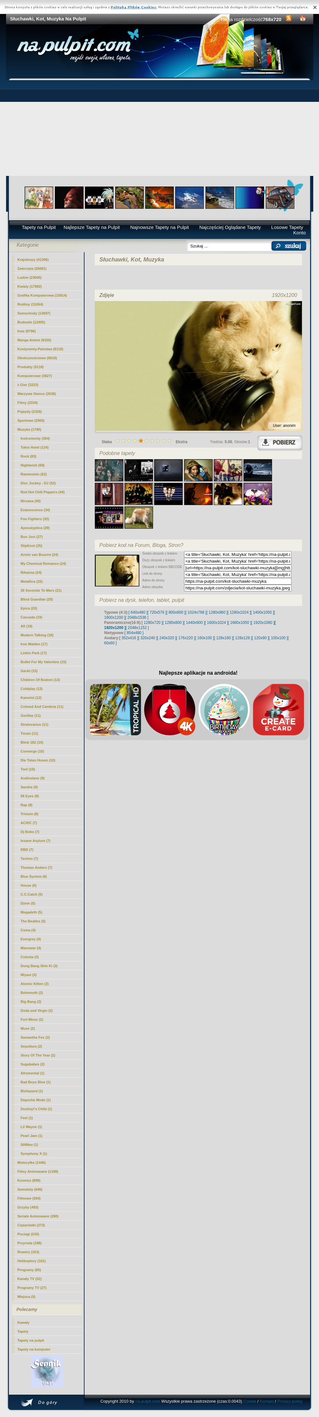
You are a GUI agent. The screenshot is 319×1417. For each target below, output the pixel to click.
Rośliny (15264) (30, 304)
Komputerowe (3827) (35, 376)
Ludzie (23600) (30, 277)
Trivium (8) (30, 814)
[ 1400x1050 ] (262, 612)
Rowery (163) (28, 1252)
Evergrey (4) (31, 939)
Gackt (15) (29, 671)
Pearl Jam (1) (31, 1136)
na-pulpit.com (147, 1401)
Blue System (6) (34, 876)
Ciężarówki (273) (31, 1225)
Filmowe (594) (29, 1198)
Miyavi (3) (29, 975)
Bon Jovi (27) (32, 537)
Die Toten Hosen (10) (38, 760)
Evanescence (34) (35, 510)
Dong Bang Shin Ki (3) (39, 966)
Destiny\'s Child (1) (36, 1109)
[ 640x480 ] (138, 612)
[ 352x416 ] (128, 638)
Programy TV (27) (32, 1288)
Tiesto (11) (29, 733)
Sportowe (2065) (31, 420)
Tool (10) (28, 769)
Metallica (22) (32, 581)
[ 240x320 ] (166, 638)
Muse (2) (28, 1028)
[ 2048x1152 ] (137, 627)
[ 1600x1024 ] (216, 622)
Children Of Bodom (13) (40, 680)
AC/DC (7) (29, 823)
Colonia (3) (30, 957)
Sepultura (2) (31, 1046)
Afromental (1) (33, 1073)
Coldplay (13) (32, 689)
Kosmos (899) (29, 1180)
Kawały (24, 1322)
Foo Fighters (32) (35, 519)
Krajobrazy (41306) (33, 259)
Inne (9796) (27, 331)
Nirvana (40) (31, 501)
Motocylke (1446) (32, 1162)
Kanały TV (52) (30, 1279)
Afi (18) (27, 626)
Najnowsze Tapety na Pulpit (159, 227)
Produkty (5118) (31, 367)
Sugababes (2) (33, 1064)
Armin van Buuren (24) (39, 555)
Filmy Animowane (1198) (38, 1171)
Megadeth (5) (31, 912)
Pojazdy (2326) (30, 411)
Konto (299, 232)
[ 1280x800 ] (173, 622)
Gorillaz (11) (31, 715)
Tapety (23, 1331)
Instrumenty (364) (35, 438)
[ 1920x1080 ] (263, 622)
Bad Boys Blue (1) (36, 1082)
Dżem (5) (28, 903)
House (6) (29, 885)
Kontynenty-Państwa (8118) (40, 349)
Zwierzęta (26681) (32, 268)
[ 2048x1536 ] (137, 617)
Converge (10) (32, 751)
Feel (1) (27, 1118)
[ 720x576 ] (156, 612)
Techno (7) (29, 858)
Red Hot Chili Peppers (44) (43, 492)
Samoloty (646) (30, 1189)
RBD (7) (27, 850)
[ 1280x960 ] (216, 612)
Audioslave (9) (33, 778)
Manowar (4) (31, 948)
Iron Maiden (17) (34, 644)
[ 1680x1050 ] (239, 622)
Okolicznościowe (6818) (37, 358)
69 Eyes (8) (30, 796)
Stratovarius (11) (34, 724)
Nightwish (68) (33, 465)
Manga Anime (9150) (34, 340)
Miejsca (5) (26, 1297)
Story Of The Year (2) (38, 1055)
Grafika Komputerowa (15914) (42, 295)
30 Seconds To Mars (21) (41, 590)
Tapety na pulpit (31, 1340)
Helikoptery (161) (32, 1261)
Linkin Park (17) (34, 653)
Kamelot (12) (31, 698)
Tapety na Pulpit (39, 227)
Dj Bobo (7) (30, 832)
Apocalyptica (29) (35, 528)
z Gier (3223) (28, 385)
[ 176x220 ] (185, 638)
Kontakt (267, 1401)
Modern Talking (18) (37, 635)
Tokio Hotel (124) (35, 447)
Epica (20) (29, 608)
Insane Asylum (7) (36, 841)
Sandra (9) (29, 787)
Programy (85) (29, 1270)
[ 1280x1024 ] (239, 612)
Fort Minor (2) (32, 1019)
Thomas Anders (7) (36, 867)
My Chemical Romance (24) (43, 563)
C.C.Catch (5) (32, 894)
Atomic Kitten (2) (35, 984)
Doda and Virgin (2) (37, 1010)
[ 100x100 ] (278, 638)
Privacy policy (289, 1401)
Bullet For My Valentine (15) (44, 662)
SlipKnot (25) (31, 546)
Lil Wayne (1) (31, 1127)
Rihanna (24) (31, 572)
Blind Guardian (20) (37, 599)
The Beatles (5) (33, 921)
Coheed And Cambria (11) (42, 706)
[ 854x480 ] (134, 633)
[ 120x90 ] (260, 638)
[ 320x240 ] (147, 638)
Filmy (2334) (28, 403)
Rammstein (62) (34, 474)
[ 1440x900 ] (194, 622)
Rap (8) (27, 805)
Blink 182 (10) (32, 742)
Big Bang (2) (31, 1002)
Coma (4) (28, 930)
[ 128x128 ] (242, 638)
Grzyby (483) (28, 1207)
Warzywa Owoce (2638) (37, 394)
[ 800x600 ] (176, 612)
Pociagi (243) (28, 1234)
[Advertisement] (159, 128)
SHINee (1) (29, 1145)
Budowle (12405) (31, 322)
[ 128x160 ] (223, 638)
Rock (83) (29, 456)
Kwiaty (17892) (30, 286)
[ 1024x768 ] (195, 612)
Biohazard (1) (32, 1091)
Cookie (249, 1401)
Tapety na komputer (34, 1349)
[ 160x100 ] (204, 638)
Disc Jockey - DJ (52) (38, 483)
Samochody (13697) (34, 313)
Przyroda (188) (30, 1243)
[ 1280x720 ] (152, 622)
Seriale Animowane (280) (38, 1216)
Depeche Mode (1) (36, 1100)
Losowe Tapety (287, 227)
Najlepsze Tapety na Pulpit (91, 227)
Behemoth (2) (32, 993)
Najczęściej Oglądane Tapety (230, 227)
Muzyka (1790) (29, 429)
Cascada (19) (31, 617)
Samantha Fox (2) (35, 1037)
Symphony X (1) (34, 1154)
